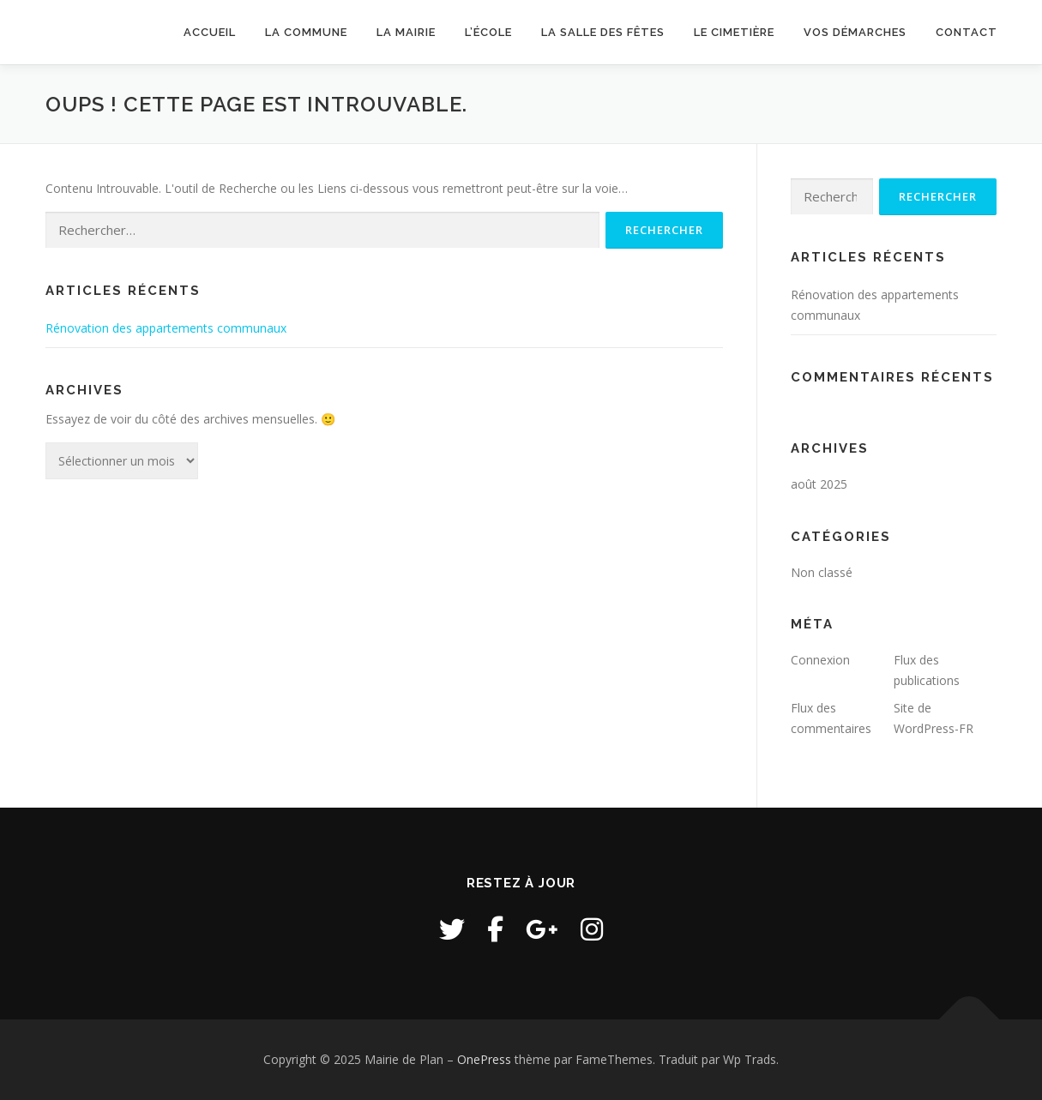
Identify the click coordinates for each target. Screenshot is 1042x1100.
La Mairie (406, 32)
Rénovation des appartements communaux (165, 328)
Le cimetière (734, 32)
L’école (488, 32)
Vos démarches (855, 32)
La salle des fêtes (603, 32)
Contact (966, 32)
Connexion (820, 660)
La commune (306, 32)
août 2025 (819, 484)
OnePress (484, 1059)
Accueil (210, 32)
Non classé (821, 572)
